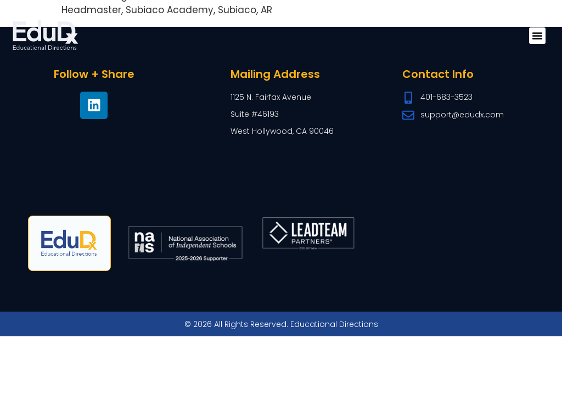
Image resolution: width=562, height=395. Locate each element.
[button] (537, 35)
